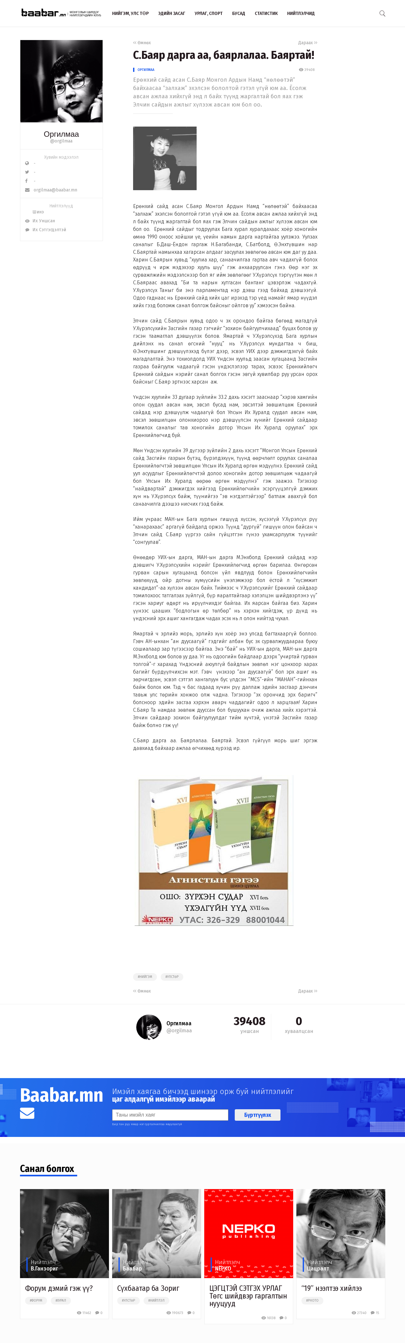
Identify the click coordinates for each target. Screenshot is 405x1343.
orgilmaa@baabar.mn (51, 190)
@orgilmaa (61, 141)
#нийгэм (145, 977)
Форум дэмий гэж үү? (59, 1288)
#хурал (61, 1301)
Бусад (238, 13)
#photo (312, 1301)
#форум (36, 1301)
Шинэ (34, 212)
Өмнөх (142, 42)
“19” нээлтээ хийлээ (331, 1288)
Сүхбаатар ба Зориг (148, 1288)
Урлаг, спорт (209, 13)
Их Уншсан (40, 221)
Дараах (307, 42)
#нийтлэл (156, 1301)
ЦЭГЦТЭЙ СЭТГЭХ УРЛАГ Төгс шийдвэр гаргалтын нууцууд (248, 1296)
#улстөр (172, 977)
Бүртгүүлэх (257, 1114)
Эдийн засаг (171, 13)
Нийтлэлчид (301, 13)
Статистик (266, 13)
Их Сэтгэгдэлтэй (45, 229)
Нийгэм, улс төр (130, 13)
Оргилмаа (146, 70)
